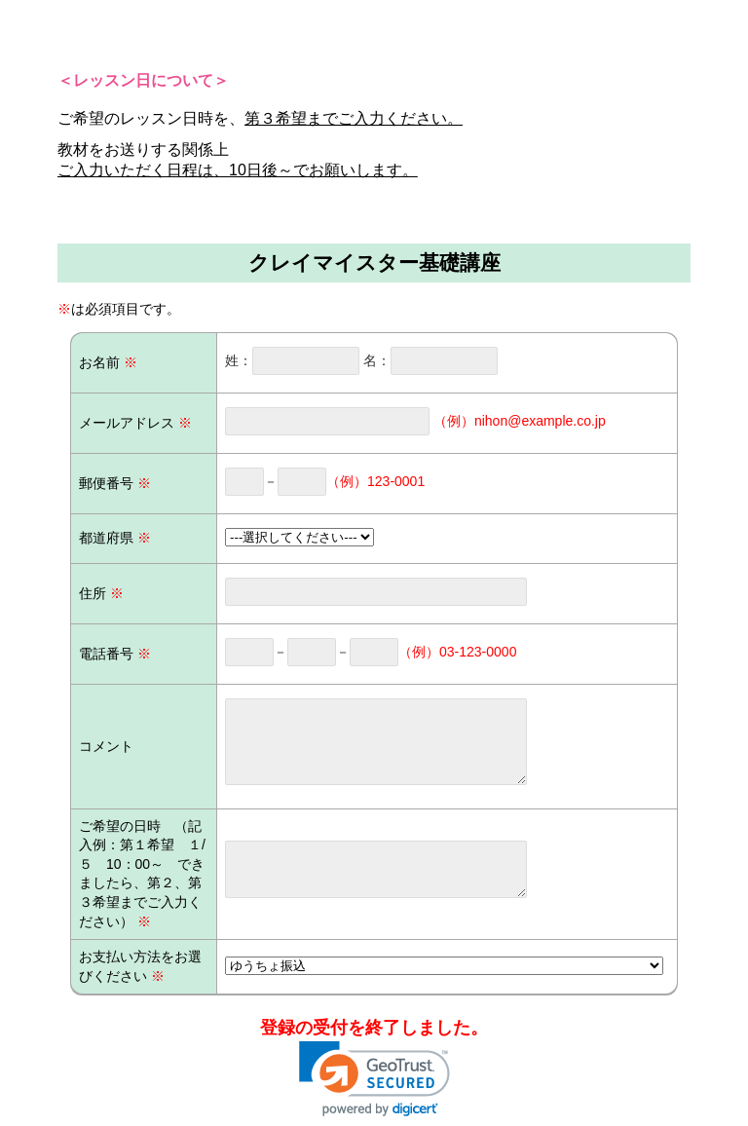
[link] (374, 1078)
